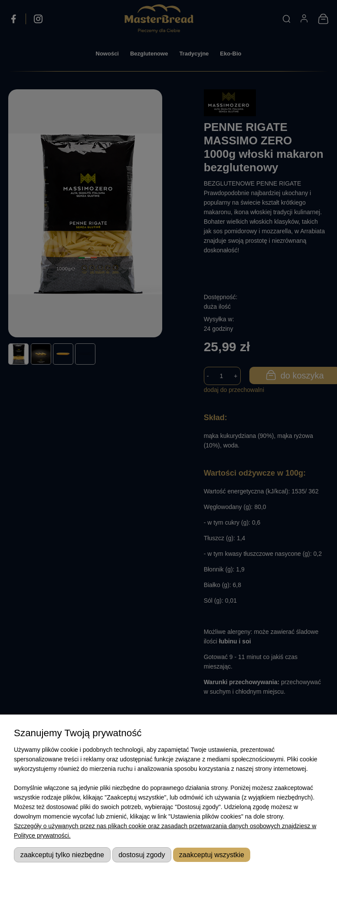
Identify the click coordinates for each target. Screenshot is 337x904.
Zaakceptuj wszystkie (211, 854)
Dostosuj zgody (141, 854)
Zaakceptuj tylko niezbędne (62, 854)
